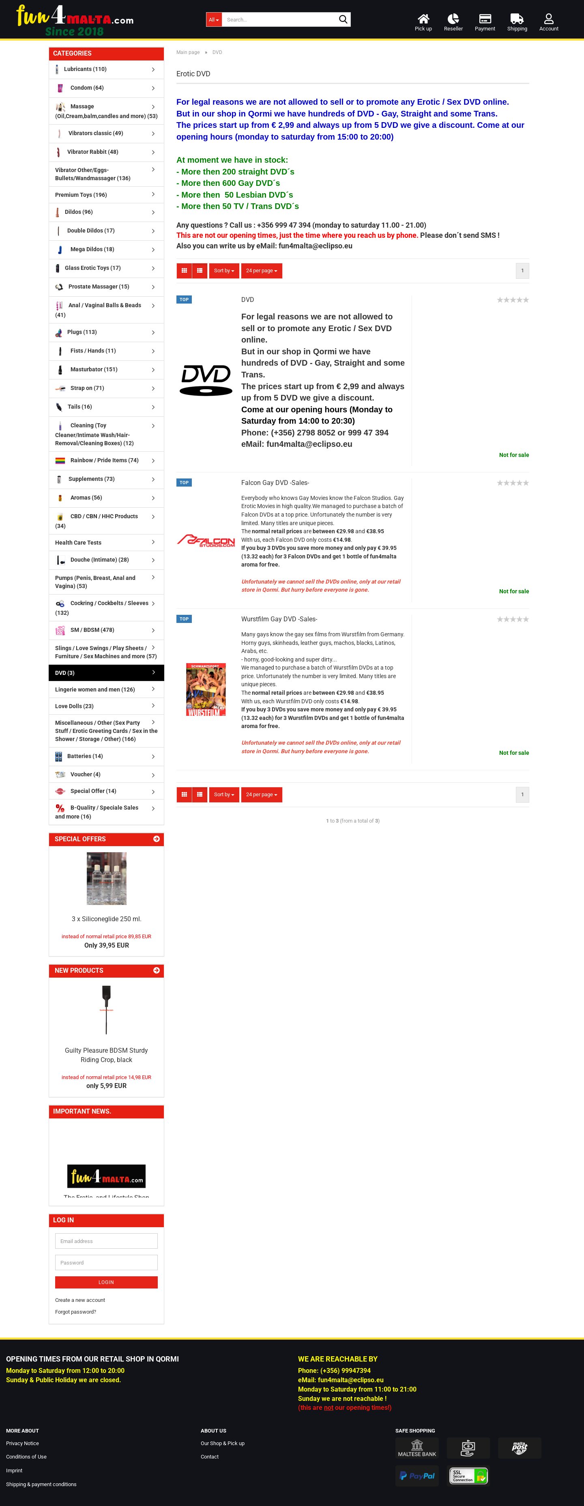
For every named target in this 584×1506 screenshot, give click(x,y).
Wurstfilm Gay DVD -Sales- (279, 619)
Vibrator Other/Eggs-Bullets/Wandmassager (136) (93, 174)
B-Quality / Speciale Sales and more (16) (96, 812)
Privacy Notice (22, 1443)
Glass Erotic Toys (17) (88, 268)
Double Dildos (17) (85, 231)
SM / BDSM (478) (84, 630)
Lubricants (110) (81, 70)
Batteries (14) (79, 757)
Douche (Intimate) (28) (92, 560)
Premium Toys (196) (81, 195)
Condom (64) (79, 88)
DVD (247, 300)
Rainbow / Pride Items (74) (97, 461)
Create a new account (80, 1300)
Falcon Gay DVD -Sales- (275, 483)
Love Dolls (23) (74, 706)
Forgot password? (75, 1312)
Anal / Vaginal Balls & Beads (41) (98, 309)
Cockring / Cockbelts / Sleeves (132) (101, 607)
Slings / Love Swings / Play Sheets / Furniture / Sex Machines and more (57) (106, 652)
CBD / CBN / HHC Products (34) (96, 520)
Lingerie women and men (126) (95, 689)
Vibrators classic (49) (89, 134)
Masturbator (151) (86, 370)
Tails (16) (73, 407)
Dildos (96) (74, 212)
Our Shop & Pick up (223, 1443)
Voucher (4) (78, 774)
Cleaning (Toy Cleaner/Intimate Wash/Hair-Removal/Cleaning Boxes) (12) (94, 433)
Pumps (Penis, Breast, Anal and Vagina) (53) (95, 582)
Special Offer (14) (85, 791)
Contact (210, 1457)
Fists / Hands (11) (85, 351)
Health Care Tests (78, 542)
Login (106, 1282)
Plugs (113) (76, 332)
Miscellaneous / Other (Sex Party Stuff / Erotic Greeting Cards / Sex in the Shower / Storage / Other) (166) (106, 731)
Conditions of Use (26, 1457)
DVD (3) (65, 673)
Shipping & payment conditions (41, 1484)
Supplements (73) (85, 479)
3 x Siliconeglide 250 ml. (107, 919)
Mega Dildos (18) (84, 250)
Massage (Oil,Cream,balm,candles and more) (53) (106, 110)
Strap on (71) (79, 389)
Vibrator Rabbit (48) (86, 152)
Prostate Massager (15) (92, 287)
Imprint (14, 1470)
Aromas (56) (78, 498)
